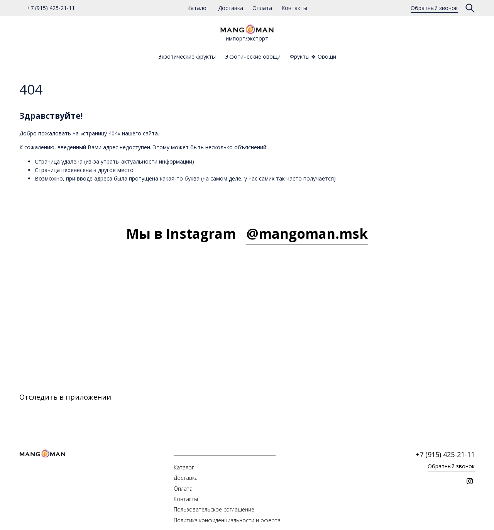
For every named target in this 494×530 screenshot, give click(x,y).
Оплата (262, 8)
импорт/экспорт (247, 33)
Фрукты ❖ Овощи (313, 56)
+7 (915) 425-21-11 (51, 8)
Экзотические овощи (253, 56)
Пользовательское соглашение (214, 509)
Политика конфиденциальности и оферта (227, 520)
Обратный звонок (434, 8)
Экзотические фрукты (187, 56)
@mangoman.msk (307, 233)
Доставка (230, 8)
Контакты (294, 8)
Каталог (198, 8)
